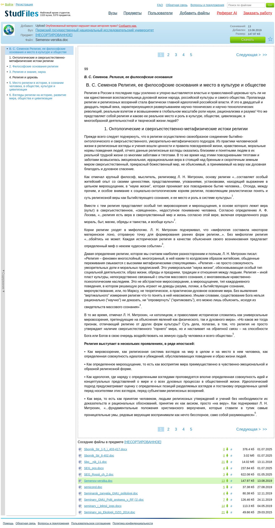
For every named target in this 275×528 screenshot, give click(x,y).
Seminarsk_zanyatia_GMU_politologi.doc (111, 493)
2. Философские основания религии (33, 66)
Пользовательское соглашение (91, 523)
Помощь (8, 523)
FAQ (160, 5)
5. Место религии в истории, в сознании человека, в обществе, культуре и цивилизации (36, 86)
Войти (9, 4)
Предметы (133, 13)
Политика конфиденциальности (133, 523)
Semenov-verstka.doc (98, 480)
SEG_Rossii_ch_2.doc (98, 474)
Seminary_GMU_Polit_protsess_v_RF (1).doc (114, 499)
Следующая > (248, 55)
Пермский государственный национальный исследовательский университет (95, 30)
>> (265, 55)
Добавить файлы (195, 13)
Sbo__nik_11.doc (95, 462)
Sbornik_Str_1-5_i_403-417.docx (105, 449)
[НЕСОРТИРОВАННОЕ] (54, 35)
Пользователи (160, 13)
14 (223, 506)
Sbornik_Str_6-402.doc (99, 455)
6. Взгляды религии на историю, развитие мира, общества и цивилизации (37, 96)
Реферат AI (227, 13)
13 (223, 480)
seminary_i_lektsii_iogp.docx (102, 506)
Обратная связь (177, 5)
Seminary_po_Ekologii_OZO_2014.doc (109, 512)
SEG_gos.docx (94, 468)
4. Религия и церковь (23, 77)
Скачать (247, 39)
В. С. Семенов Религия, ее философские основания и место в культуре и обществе (38, 50)
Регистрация (24, 4)
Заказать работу (257, 13)
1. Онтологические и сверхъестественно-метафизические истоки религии (37, 59)
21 (223, 462)
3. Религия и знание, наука (27, 72)
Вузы (112, 13)
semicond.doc (93, 487)
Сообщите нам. (128, 26)
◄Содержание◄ (3, 119)
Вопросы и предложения (207, 5)
